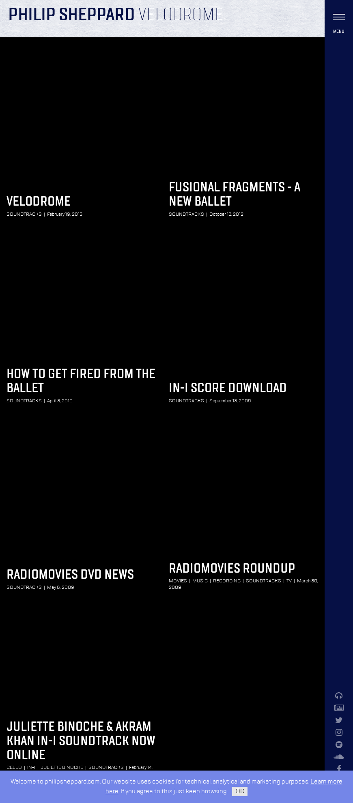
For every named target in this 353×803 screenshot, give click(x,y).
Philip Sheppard (71, 15)
